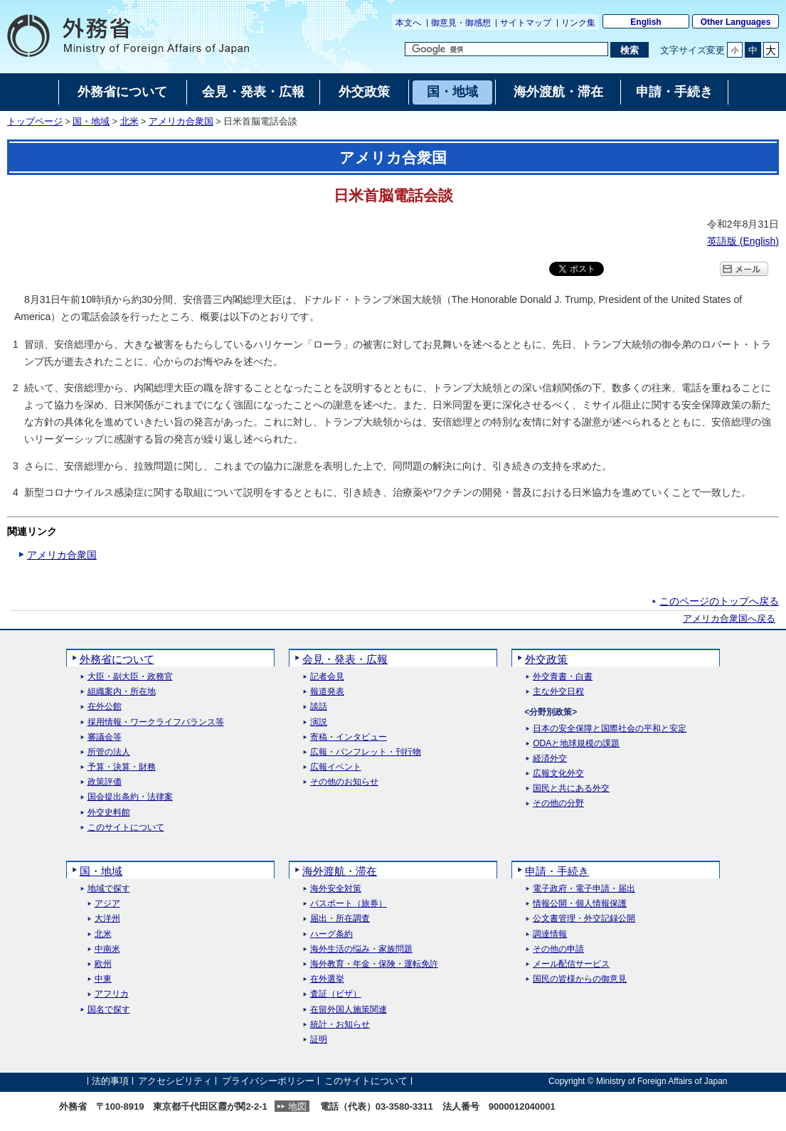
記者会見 (327, 676)
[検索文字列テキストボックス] (506, 49)
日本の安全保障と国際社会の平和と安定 (609, 728)
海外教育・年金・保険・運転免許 (374, 964)
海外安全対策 (335, 888)
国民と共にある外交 (571, 788)
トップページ (35, 122)
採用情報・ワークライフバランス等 (155, 722)
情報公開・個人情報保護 (580, 903)
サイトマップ (525, 23)
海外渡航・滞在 (339, 871)
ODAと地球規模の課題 (576, 743)
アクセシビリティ (175, 1081)
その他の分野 (558, 803)
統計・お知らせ (340, 1024)
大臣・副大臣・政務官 (130, 676)
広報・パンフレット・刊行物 (365, 752)
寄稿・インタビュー (348, 737)
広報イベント (335, 767)
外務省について (117, 659)
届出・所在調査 (340, 918)
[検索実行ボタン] (629, 50)
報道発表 (327, 691)
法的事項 (110, 1081)
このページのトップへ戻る (719, 601)
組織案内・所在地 (121, 691)
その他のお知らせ (344, 782)
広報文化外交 (558, 773)
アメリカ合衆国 (181, 122)
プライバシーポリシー (268, 1081)
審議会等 (104, 737)
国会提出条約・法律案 (130, 797)
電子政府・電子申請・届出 (584, 888)
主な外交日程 (558, 691)
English (645, 22)
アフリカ (112, 994)
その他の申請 (558, 949)
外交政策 (546, 659)
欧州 (103, 964)
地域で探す (108, 888)
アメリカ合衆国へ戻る (729, 619)
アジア (107, 903)
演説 (318, 722)
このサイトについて (125, 827)
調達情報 (550, 934)
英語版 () (743, 241)
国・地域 (91, 122)
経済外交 (550, 758)
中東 (103, 979)
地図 (297, 1106)
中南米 (107, 949)
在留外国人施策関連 (348, 1009)
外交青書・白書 (563, 676)
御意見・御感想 (461, 23)
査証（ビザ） (335, 994)
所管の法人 (108, 752)
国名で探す (108, 1009)
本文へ (408, 23)
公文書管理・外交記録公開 (584, 918)
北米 (129, 122)
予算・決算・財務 (121, 767)
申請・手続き (557, 871)
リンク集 (578, 23)
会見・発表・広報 (345, 659)
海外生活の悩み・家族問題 (361, 949)
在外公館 (104, 706)
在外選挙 (327, 979)
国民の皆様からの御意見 (580, 979)
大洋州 (107, 918)
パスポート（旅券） (348, 903)
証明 (318, 1039)
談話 (318, 706)
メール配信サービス (571, 964)
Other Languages (736, 22)
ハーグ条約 (331, 934)
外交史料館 (108, 812)
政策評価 (104, 782)
